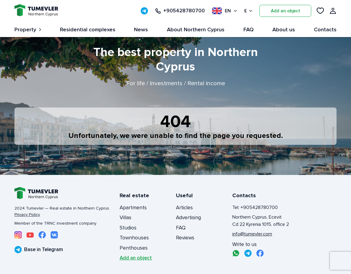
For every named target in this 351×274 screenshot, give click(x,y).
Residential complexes (87, 29)
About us (283, 29)
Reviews (185, 238)
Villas (125, 217)
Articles (184, 207)
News (141, 29)
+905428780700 (180, 11)
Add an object (285, 11)
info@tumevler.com (252, 234)
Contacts (325, 29)
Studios (128, 228)
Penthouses (134, 248)
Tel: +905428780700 (255, 207)
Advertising (188, 217)
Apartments (133, 207)
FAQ (248, 29)
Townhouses (134, 238)
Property (27, 29)
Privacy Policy (27, 214)
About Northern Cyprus (195, 29)
